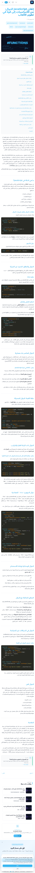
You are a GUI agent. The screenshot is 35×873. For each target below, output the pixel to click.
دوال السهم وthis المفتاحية (27, 111)
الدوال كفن (30, 127)
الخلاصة (31, 131)
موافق (17, 865)
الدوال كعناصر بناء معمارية (27, 94)
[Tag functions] (22, 23)
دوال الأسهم (29, 81)
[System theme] (12, 2)
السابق (32, 773)
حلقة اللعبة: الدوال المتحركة (27, 101)
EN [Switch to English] (9, 2)
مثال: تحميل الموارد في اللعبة (25, 124)
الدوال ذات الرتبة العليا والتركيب (26, 104)
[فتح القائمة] (2, 2)
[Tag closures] (30, 26)
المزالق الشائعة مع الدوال (27, 118)
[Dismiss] (2, 842)
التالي (3, 773)
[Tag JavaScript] (30, 23)
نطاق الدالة (29, 88)
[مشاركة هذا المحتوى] (32, 69)
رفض (17, 868)
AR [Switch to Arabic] (6, 2)
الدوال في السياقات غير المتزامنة (26, 121)
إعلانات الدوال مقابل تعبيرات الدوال (24, 78)
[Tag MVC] (11, 26)
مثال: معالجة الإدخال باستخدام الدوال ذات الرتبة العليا (20, 108)
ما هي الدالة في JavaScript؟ (27, 75)
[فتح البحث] (16, 2)
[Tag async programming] (20, 26)
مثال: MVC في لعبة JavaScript (24, 98)
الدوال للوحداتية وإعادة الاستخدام (26, 114)
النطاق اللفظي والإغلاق (26, 91)
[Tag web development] (28, 30)
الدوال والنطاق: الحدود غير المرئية (26, 85)
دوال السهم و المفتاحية (23, 492)
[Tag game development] (12, 23)
